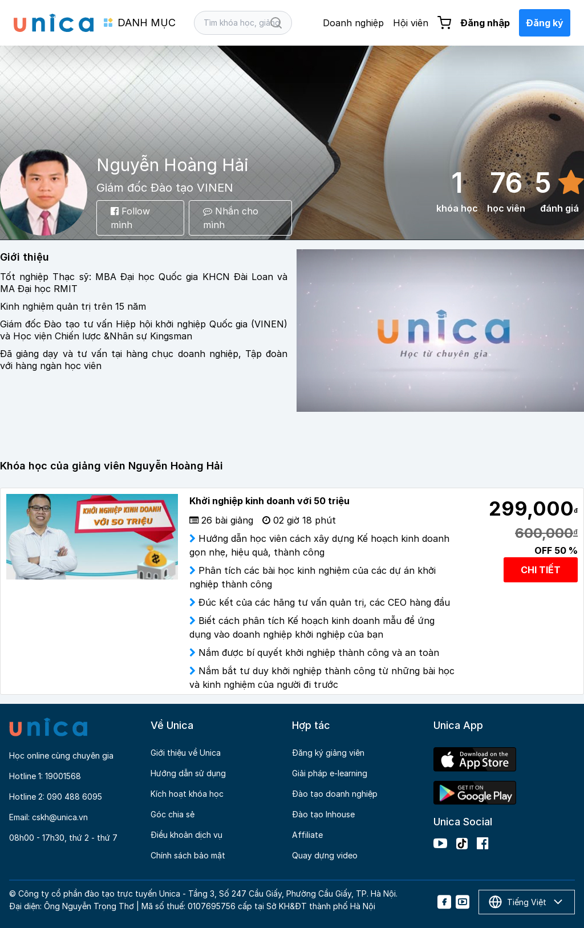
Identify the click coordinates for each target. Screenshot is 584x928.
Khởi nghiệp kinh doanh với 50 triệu (269, 500)
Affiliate (307, 835)
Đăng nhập (485, 23)
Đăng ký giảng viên (328, 752)
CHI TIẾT (541, 570)
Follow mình (130, 217)
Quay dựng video (325, 855)
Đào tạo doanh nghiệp (335, 794)
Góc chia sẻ (172, 814)
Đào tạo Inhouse (323, 814)
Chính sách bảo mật (188, 855)
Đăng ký (544, 23)
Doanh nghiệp (353, 23)
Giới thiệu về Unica (186, 752)
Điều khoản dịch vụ (186, 835)
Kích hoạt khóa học (187, 794)
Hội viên (410, 23)
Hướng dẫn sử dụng (188, 773)
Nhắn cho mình (230, 217)
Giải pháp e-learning (329, 773)
